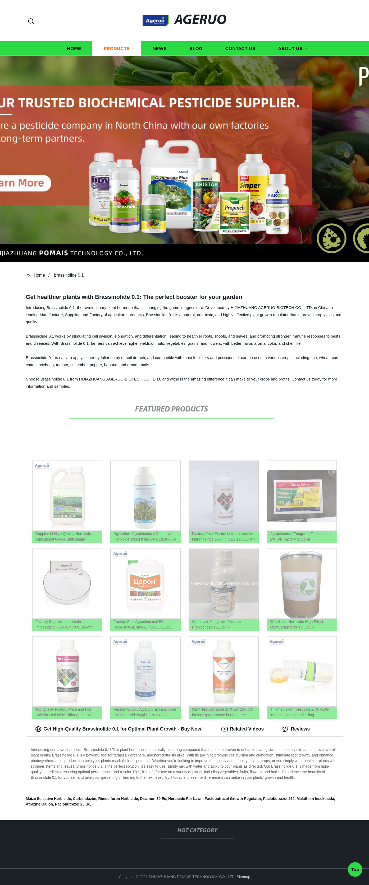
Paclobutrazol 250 (279, 798)
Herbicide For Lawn (185, 798)
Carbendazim (84, 798)
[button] (31, 21)
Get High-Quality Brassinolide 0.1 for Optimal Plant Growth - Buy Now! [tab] (119, 729)
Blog (195, 48)
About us (290, 48)
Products (117, 48)
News (159, 48)
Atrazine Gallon (39, 804)
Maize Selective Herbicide (48, 798)
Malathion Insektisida (315, 798)
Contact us (240, 48)
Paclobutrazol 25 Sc (72, 804)
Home (74, 48)
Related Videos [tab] (242, 729)
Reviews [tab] (296, 729)
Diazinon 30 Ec (153, 798)
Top (355, 870)
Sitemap (243, 877)
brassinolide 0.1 (69, 275)
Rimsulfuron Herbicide (118, 798)
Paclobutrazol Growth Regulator (233, 798)
